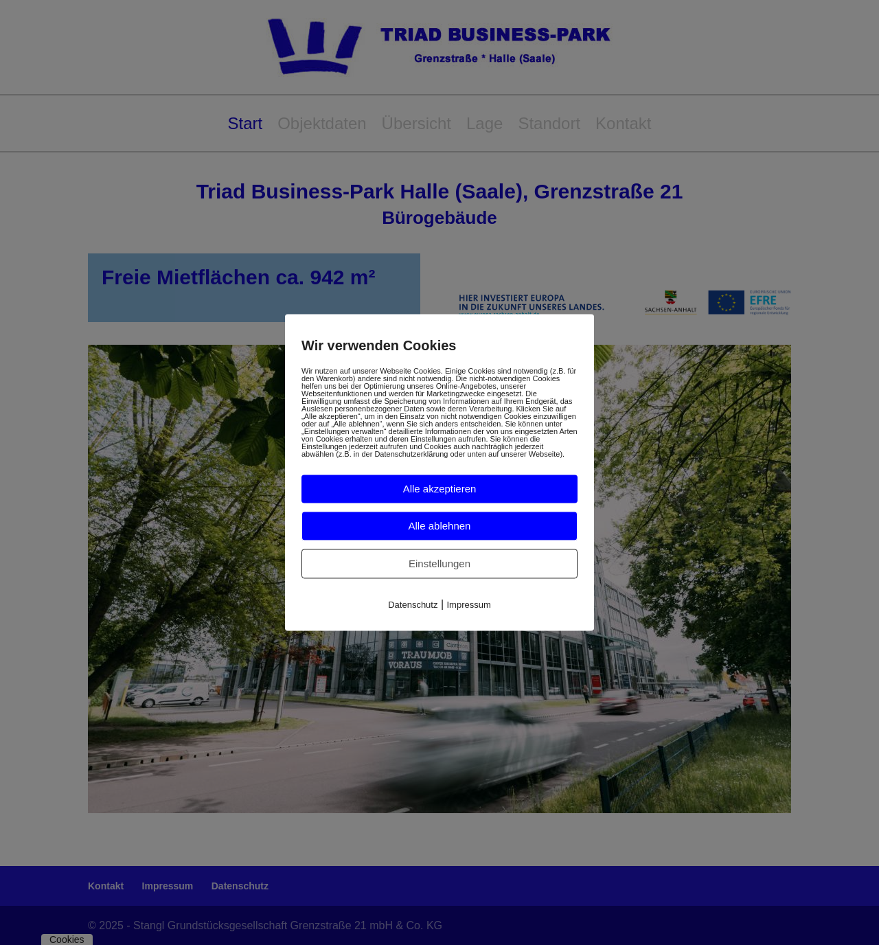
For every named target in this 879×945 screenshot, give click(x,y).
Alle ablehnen (440, 526)
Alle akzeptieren (440, 488)
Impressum (469, 605)
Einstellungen (439, 563)
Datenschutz (412, 605)
